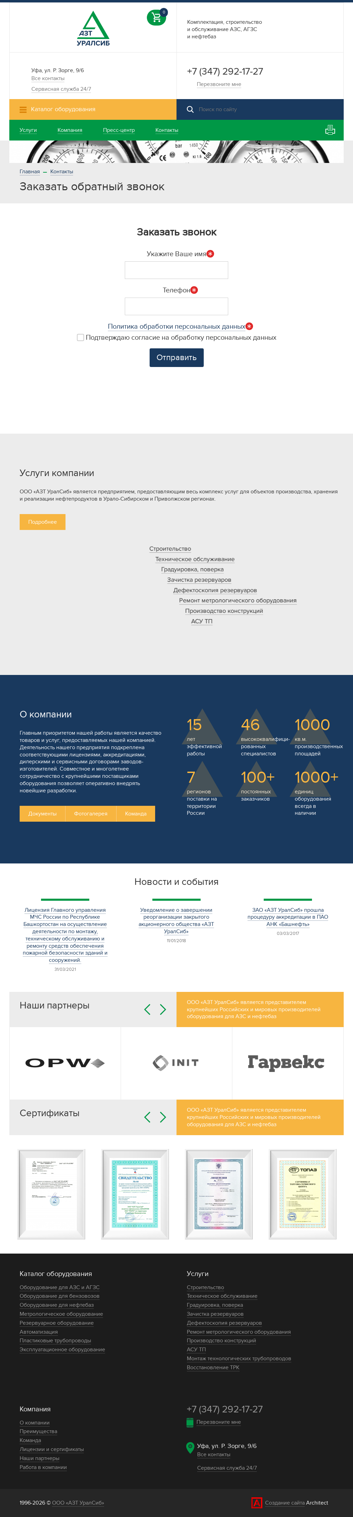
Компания (35, 1409)
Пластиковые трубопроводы (55, 1340)
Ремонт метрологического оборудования (238, 600)
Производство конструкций (224, 611)
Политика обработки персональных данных (176, 326)
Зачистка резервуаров (199, 579)
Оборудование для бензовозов (60, 1296)
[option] (176, 152)
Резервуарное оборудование (57, 1323)
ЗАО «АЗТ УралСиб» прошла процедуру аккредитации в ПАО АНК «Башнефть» (288, 917)
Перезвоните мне (219, 84)
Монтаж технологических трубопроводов (239, 1358)
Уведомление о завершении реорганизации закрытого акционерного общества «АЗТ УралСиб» (176, 921)
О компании (35, 1422)
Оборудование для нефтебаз (57, 1305)
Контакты (61, 171)
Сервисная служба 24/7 (61, 89)
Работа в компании (43, 1467)
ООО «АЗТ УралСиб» (78, 1502)
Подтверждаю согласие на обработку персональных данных (176, 337)
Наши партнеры (39, 1458)
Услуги (198, 1274)
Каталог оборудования (56, 1274)
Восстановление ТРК (213, 1367)
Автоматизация (39, 1331)
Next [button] (163, 1009)
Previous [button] (147, 1009)
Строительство (170, 548)
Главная (30, 171)
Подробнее (42, 522)
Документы (42, 813)
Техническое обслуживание (195, 559)
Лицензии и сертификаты (52, 1449)
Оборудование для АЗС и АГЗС (60, 1287)
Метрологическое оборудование (61, 1314)
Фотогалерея (91, 813)
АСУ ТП (202, 621)
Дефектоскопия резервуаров (215, 590)
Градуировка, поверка (192, 569)
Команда (136, 813)
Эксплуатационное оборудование (62, 1349)
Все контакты (47, 78)
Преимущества (38, 1431)
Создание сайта (285, 1502)
